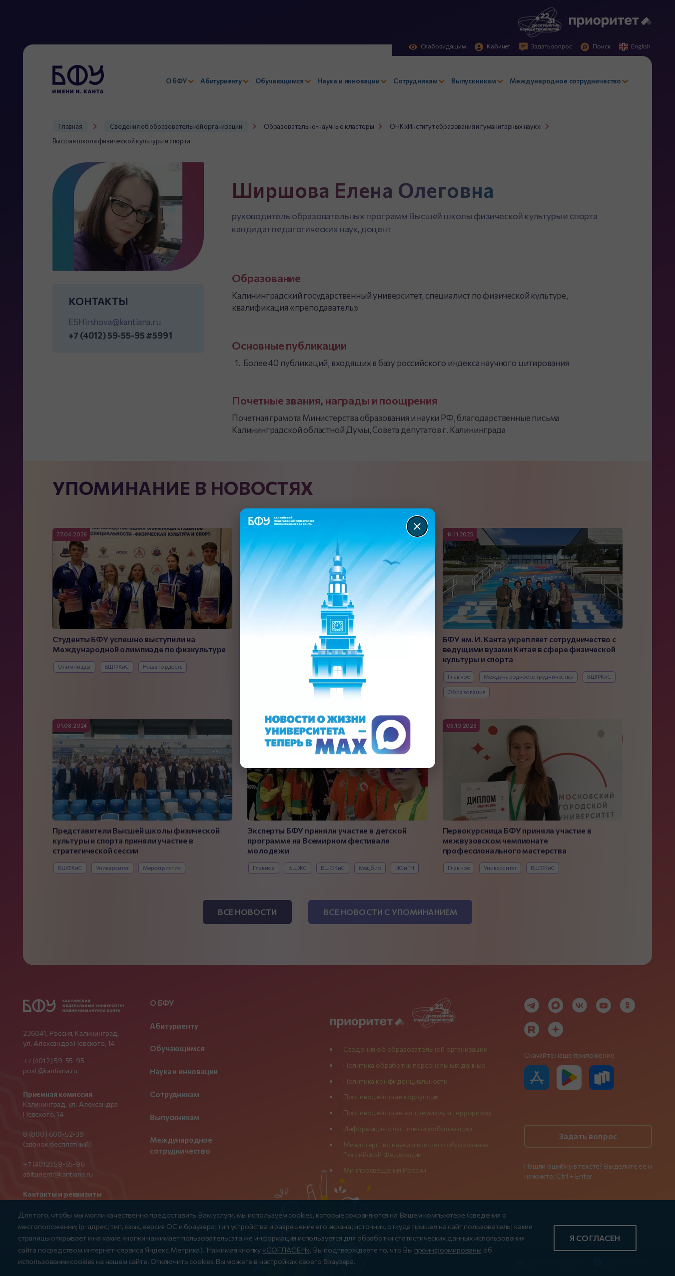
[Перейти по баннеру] (337, 638)
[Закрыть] (417, 526)
